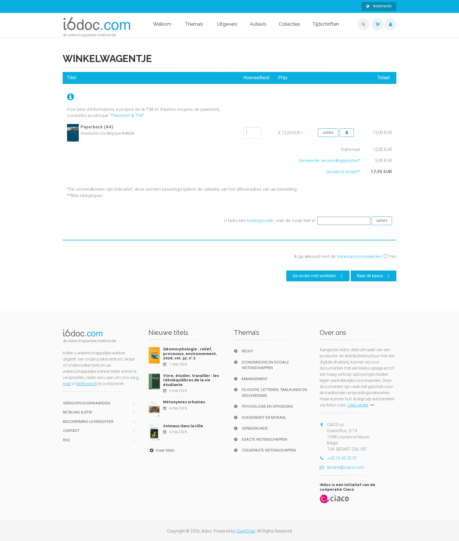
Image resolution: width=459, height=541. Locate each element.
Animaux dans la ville (183, 426)
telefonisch (86, 383)
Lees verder (361, 405)
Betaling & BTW (77, 412)
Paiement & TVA (127, 115)
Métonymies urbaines (184, 402)
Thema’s (194, 24)
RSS (66, 440)
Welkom (162, 24)
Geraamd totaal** (343, 171)
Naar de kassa (374, 276)
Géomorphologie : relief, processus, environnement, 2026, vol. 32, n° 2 (190, 353)
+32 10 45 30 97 (338, 458)
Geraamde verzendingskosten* (330, 160)
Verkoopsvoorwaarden (359, 256)
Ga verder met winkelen (318, 276)
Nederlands (379, 6)
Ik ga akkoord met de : (345, 256)
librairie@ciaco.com (342, 467)
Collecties (289, 24)
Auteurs (258, 24)
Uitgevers (227, 24)
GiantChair (245, 531)
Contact (71, 430)
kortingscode (260, 220)
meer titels (161, 450)
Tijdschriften (325, 24)
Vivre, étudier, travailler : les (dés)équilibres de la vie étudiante (191, 380)
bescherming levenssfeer (88, 421)
